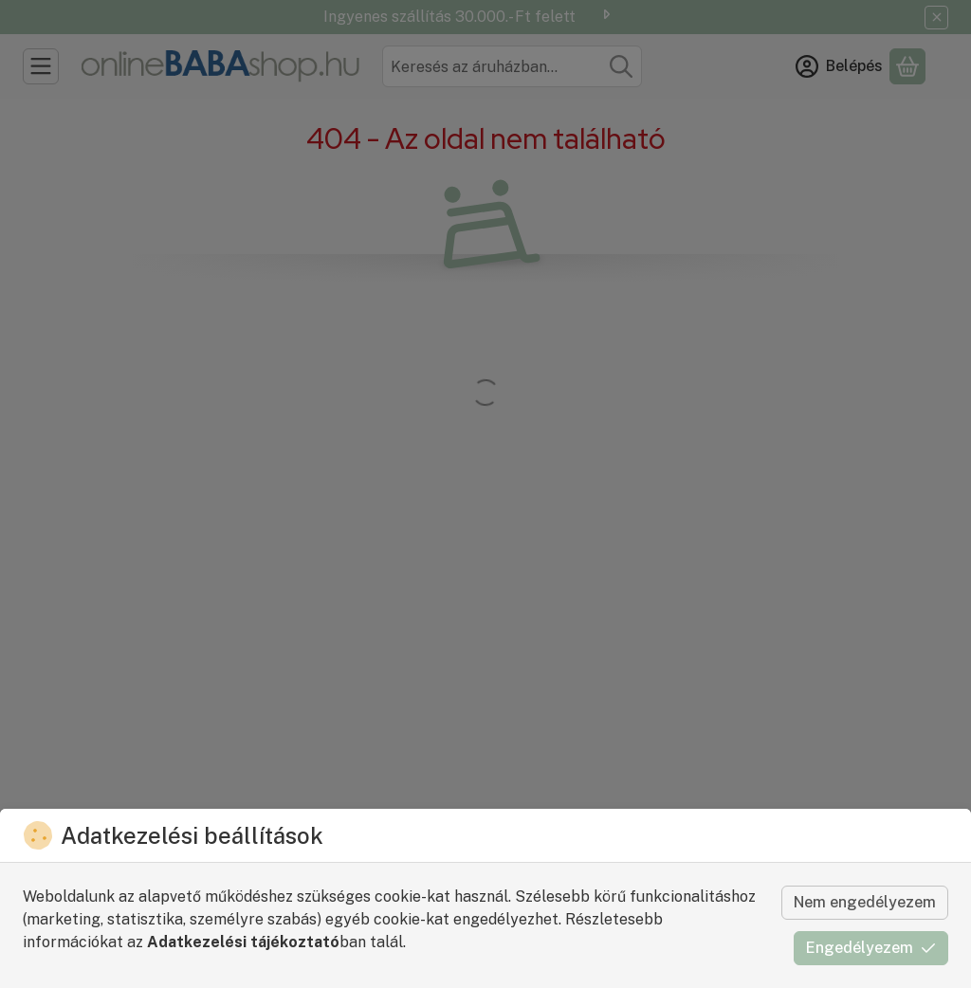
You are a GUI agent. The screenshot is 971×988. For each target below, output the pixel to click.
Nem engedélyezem (865, 902)
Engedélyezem (871, 948)
